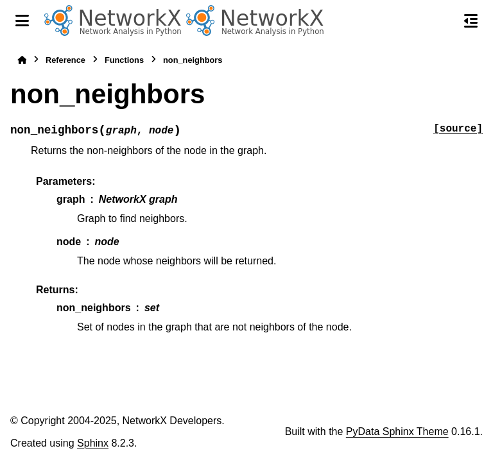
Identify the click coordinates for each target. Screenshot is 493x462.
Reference (65, 60)
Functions (124, 60)
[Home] (21, 60)
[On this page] (471, 20)
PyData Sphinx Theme (397, 431)
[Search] (443, 21)
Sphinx (92, 443)
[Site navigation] (22, 20)
